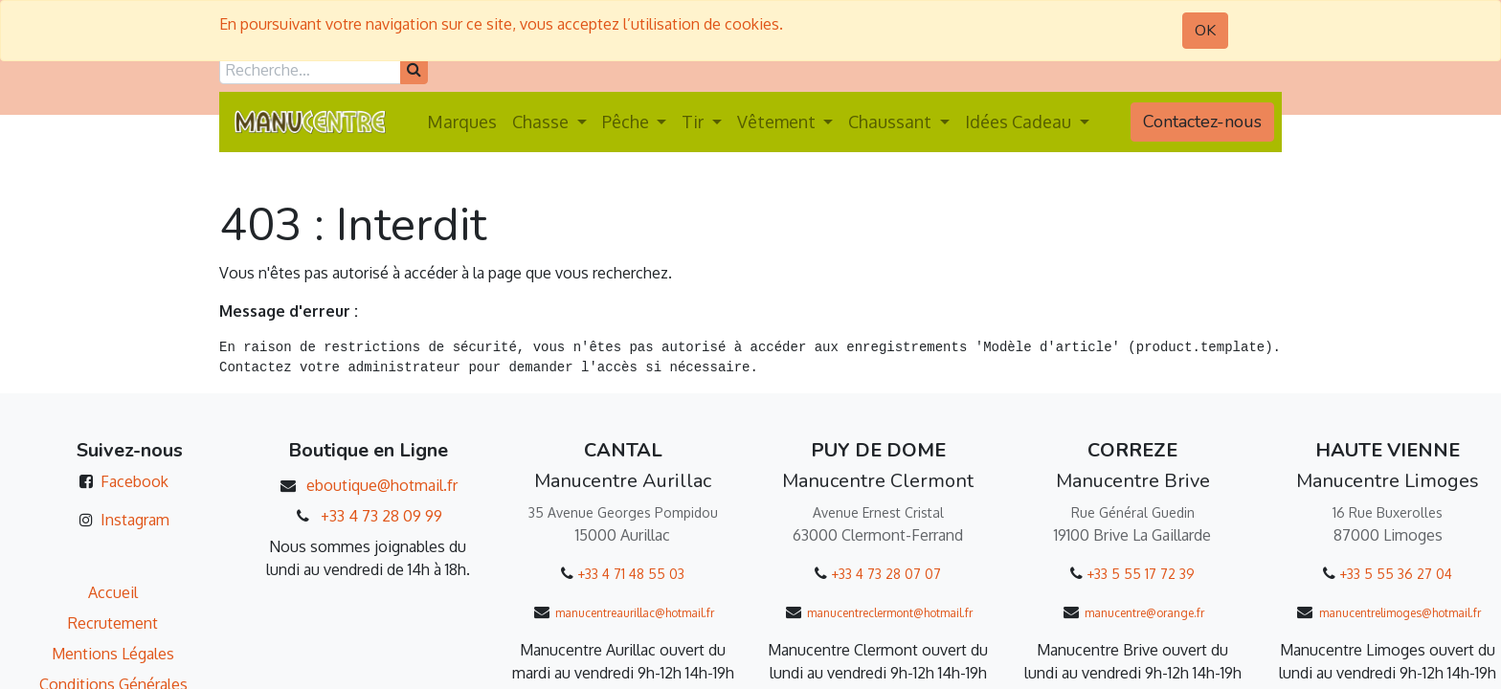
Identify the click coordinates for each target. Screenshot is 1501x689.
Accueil (113, 592)
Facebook (134, 481)
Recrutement (113, 623)
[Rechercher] (414, 70)
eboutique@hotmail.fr (382, 485)
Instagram (135, 519)
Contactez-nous (1202, 121)
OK (1205, 30)
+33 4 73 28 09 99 (381, 515)
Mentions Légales (113, 653)
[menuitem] (461, 122)
